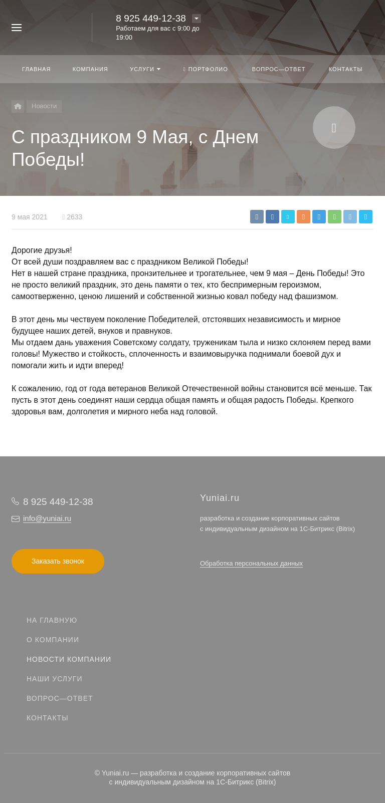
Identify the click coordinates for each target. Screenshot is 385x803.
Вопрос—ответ (60, 698)
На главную (52, 620)
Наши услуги (55, 679)
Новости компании (69, 659)
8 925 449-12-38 (150, 18)
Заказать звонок (58, 561)
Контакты (48, 718)
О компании (53, 640)
